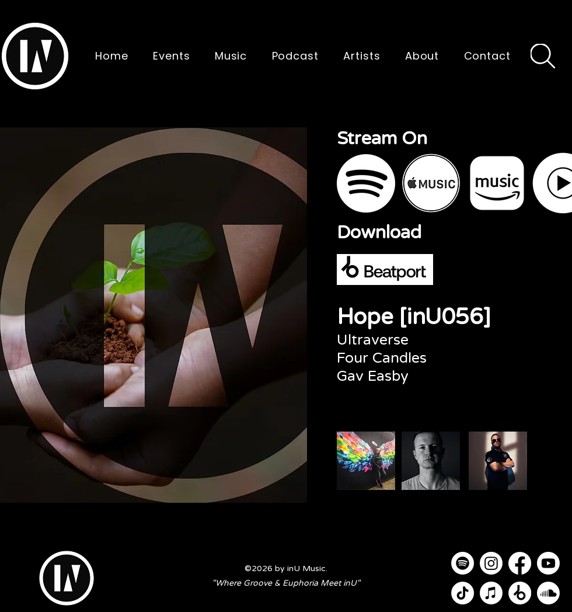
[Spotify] (462, 563)
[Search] (543, 56)
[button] (35, 56)
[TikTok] (462, 593)
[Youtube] (548, 563)
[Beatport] (519, 593)
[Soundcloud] (548, 593)
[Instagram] (491, 563)
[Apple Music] (491, 593)
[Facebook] (519, 563)
